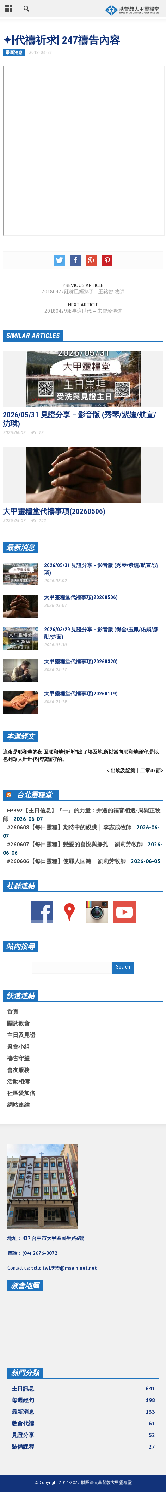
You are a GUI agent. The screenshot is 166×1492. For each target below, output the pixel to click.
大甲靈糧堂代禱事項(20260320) (81, 661)
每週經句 (83, 1400)
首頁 (12, 1011)
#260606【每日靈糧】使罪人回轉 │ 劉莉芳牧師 (66, 861)
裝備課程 (83, 1446)
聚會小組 (18, 1046)
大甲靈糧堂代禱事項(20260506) (54, 511)
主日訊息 (83, 1388)
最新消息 (14, 52)
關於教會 (18, 1023)
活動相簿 (18, 1081)
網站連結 (18, 1104)
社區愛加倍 (21, 1093)
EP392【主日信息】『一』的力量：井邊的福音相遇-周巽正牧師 (81, 814)
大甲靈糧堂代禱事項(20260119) (81, 693)
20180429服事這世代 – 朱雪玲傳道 (83, 311)
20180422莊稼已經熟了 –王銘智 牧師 (83, 291)
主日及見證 (21, 1034)
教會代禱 (83, 1423)
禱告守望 (18, 1058)
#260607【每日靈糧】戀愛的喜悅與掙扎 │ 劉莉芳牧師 (75, 844)
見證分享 (83, 1435)
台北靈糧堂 (34, 795)
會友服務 (18, 1069)
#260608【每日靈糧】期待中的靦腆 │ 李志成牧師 (69, 827)
